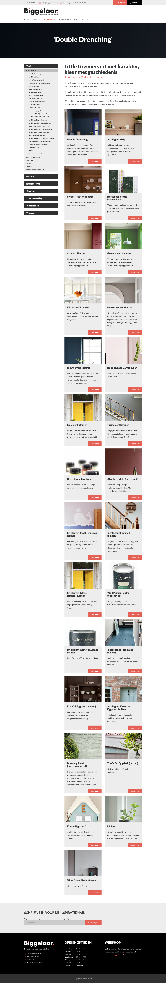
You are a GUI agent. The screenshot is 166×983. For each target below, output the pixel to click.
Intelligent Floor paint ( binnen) (39, 132)
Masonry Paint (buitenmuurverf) (39, 141)
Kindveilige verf (33, 147)
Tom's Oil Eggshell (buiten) (37, 144)
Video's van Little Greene (37, 154)
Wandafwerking (34, 198)
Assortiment (50, 19)
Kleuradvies (65, 19)
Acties (76, 19)
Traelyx (29, 166)
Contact (86, 19)
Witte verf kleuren (35, 92)
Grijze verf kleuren (34, 108)
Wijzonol (29, 160)
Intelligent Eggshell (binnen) (38, 120)
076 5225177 (30, 3)
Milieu (30, 151)
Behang (30, 176)
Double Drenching (34, 74)
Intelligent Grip (33, 77)
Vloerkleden (32, 205)
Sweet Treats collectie (36, 80)
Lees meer (135, 855)
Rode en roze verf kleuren (37, 101)
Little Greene (31, 70)
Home (27, 19)
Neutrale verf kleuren (36, 95)
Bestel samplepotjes (35, 111)
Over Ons (37, 19)
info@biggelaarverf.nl (48, 3)
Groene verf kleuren (35, 89)
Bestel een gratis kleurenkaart (39, 83)
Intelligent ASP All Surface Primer (40, 129)
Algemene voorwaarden (83, 978)
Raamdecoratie (34, 183)
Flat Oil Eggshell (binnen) (37, 135)
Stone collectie (33, 86)
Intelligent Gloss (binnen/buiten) (39, 123)
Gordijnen (31, 191)
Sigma (28, 163)
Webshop (134, 3)
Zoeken (120, 3)
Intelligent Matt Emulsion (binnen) (40, 117)
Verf (28, 66)
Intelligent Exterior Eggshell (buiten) (41, 138)
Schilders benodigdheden (35, 169)
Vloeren (30, 213)
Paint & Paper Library (33, 157)
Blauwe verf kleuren (35, 98)
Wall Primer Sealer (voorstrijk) (39, 126)
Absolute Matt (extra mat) (37, 114)
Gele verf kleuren (34, 104)
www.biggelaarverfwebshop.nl (121, 955)
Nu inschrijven (93, 932)
